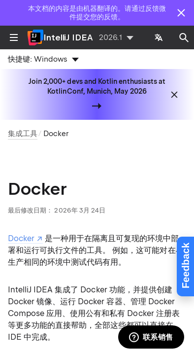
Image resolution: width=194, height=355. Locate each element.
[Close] (181, 13)
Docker (55, 133)
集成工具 (22, 133)
